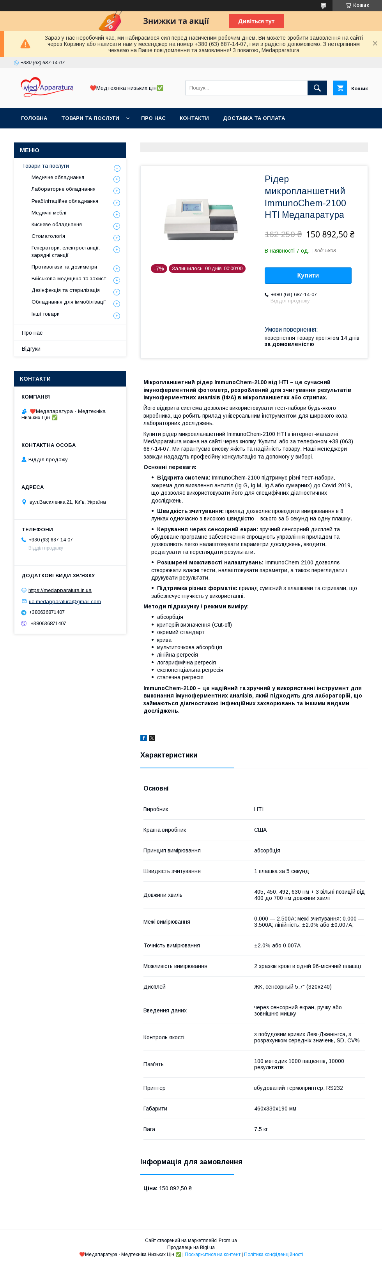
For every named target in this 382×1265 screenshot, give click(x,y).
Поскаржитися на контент (213, 1254)
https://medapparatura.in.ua (60, 590)
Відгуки (31, 349)
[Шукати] (317, 88)
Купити (308, 275)
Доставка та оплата (254, 118)
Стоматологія (48, 236)
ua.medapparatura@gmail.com (65, 601)
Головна (34, 118)
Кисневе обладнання (57, 224)
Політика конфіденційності (273, 1254)
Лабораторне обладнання (64, 189)
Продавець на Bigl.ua (191, 1247)
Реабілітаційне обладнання (65, 201)
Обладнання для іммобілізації (69, 302)
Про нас (153, 118)
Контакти (194, 118)
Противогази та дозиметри (64, 267)
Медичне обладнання (58, 177)
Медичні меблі (49, 213)
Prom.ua (228, 1240)
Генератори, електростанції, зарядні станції (66, 251)
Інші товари (46, 314)
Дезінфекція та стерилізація (66, 290)
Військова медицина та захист (69, 278)
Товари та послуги (90, 118)
